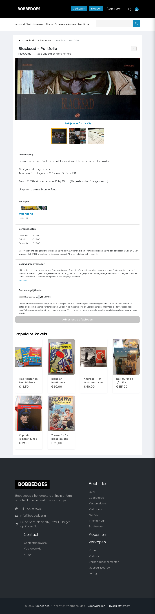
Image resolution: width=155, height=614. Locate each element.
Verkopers (95, 509)
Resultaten (84, 24)
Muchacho (26, 214)
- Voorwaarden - (96, 606)
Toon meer (23, 280)
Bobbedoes (41, 606)
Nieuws (93, 515)
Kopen (93, 550)
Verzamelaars (98, 503)
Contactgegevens (35, 542)
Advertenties (45, 40)
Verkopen (79, 8)
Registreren (114, 8)
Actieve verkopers (65, 24)
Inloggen (96, 8)
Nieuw (49, 24)
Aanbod (20, 24)
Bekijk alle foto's (78, 123)
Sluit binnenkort (35, 24)
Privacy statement (119, 606)
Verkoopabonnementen (104, 562)
